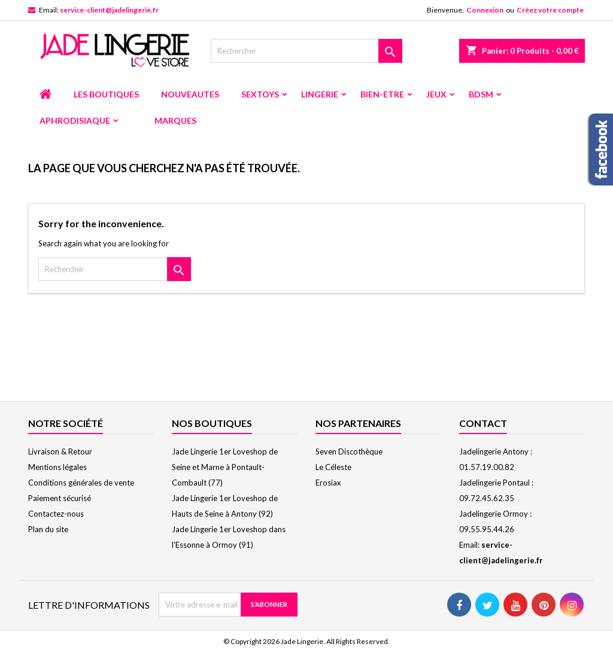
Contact (483, 423)
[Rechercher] (306, 51)
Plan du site (48, 529)
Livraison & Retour (60, 451)
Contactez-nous (56, 513)
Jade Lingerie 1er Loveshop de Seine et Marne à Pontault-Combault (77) (225, 467)
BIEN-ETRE (382, 94)
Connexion (484, 9)
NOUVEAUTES (190, 94)
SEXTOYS (260, 94)
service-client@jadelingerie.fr (109, 9)
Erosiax (328, 482)
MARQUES (175, 120)
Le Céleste (333, 467)
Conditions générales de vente (81, 482)
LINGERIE (319, 94)
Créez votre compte (550, 9)
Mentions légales (57, 467)
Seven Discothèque (349, 451)
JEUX (436, 94)
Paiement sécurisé (59, 498)
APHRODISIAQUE (75, 120)
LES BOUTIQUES (106, 94)
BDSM (481, 94)
